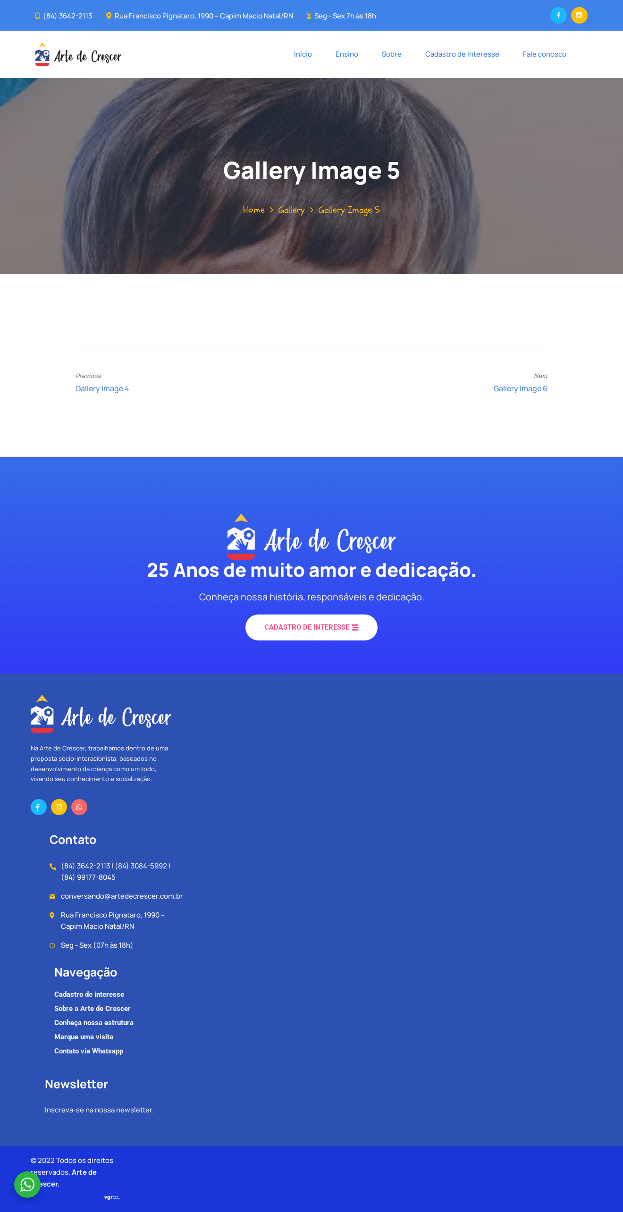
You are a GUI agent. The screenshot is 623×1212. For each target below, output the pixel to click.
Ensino (347, 54)
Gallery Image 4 (102, 388)
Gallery (291, 209)
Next (540, 375)
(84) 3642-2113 (67, 16)
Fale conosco (544, 54)
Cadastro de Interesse (462, 54)
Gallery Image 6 (520, 388)
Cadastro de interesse (89, 994)
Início (303, 54)
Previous (88, 375)
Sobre (392, 54)
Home (254, 209)
